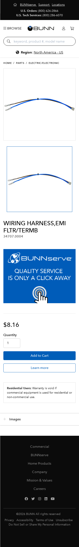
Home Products (39, 463)
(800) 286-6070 (53, 15)
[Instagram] (39, 498)
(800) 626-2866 (48, 11)
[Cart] (72, 28)
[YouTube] (53, 498)
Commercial (39, 447)
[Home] (15, 5)
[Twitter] (33, 498)
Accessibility (24, 520)
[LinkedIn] (45, 498)
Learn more (39, 368)
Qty (10, 335)
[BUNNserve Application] (39, 276)
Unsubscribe (64, 520)
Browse (12, 28)
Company (39, 472)
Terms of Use (44, 520)
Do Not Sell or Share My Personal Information (39, 524)
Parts (20, 63)
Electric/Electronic (44, 63)
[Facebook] (26, 498)
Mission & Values (39, 480)
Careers (39, 489)
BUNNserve (39, 455)
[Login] (63, 28)
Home (7, 63)
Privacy (9, 520)
